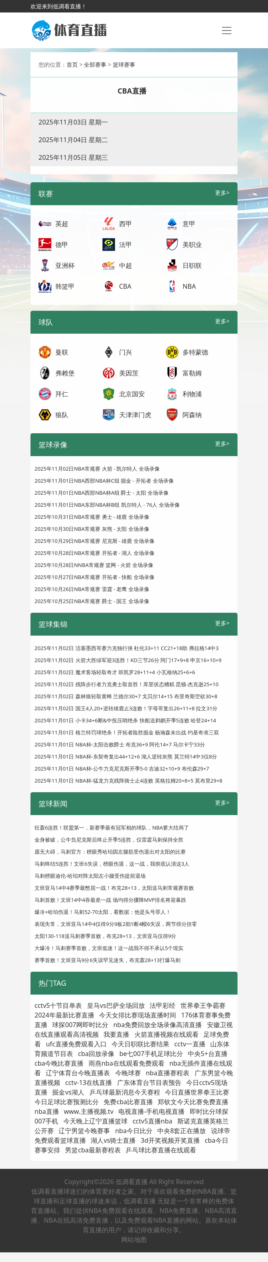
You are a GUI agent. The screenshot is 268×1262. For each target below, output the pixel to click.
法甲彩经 (162, 1005)
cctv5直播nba (152, 1121)
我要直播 (116, 1034)
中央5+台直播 (207, 1053)
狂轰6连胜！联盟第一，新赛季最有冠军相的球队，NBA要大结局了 (112, 827)
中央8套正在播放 (181, 1130)
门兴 (125, 352)
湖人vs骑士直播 (113, 1140)
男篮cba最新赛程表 (93, 1150)
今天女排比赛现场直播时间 (137, 1015)
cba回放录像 (96, 1053)
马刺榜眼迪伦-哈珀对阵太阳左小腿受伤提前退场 (90, 875)
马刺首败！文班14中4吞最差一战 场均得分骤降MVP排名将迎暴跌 (110, 899)
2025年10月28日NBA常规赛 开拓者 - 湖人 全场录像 (94, 553)
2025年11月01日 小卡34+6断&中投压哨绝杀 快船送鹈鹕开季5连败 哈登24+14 (125, 720)
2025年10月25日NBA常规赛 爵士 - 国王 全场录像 (92, 601)
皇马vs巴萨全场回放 (116, 1005)
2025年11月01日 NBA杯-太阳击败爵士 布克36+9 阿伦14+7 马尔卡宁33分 (120, 744)
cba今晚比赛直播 (59, 1063)
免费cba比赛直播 (128, 1101)
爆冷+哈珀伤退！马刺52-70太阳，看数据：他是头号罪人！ (103, 911)
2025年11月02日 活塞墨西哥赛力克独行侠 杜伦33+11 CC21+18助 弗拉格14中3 (127, 648)
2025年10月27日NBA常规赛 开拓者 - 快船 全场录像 (94, 577)
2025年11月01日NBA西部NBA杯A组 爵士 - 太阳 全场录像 (102, 492)
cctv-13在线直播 (88, 1082)
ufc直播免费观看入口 (76, 1044)
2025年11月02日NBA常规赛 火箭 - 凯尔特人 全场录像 (97, 468)
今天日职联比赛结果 (140, 1044)
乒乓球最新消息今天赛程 (124, 1092)
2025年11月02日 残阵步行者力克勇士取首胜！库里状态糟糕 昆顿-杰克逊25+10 (127, 684)
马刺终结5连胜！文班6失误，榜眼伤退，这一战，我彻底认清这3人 (112, 863)
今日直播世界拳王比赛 (197, 1092)
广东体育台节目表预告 (149, 1082)
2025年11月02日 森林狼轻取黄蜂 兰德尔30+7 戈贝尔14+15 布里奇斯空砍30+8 (126, 696)
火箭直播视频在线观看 (166, 1034)
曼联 (61, 352)
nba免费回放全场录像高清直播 (157, 1024)
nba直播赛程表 (167, 1072)
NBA (189, 286)
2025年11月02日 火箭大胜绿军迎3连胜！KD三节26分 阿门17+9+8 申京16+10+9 (128, 660)
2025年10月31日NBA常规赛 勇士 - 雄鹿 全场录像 (92, 516)
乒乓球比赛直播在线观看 (161, 1150)
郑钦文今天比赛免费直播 (193, 1101)
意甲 (189, 223)
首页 (72, 64)
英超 (61, 223)
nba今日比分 (133, 1130)
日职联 (192, 265)
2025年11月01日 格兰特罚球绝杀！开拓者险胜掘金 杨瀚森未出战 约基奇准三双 (127, 732)
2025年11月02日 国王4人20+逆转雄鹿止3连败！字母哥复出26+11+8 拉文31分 (126, 708)
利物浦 (192, 393)
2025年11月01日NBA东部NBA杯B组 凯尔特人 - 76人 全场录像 (107, 504)
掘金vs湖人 (68, 1092)
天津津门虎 (135, 414)
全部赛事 (95, 64)
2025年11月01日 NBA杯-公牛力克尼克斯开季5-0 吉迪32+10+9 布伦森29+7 (122, 768)
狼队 (61, 414)
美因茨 (128, 373)
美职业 (192, 244)
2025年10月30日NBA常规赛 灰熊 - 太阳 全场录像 (92, 528)
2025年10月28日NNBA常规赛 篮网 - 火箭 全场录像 (94, 565)
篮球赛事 (124, 64)
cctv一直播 (190, 1044)
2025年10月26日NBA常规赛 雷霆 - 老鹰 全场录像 (92, 589)
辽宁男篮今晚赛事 (84, 1130)
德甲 (61, 244)
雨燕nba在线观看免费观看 (126, 1063)
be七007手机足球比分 (151, 1053)
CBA (125, 286)
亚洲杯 (65, 265)
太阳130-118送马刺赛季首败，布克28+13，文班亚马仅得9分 (105, 936)
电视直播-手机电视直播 (151, 1111)
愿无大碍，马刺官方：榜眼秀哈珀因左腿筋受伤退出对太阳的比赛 (110, 851)
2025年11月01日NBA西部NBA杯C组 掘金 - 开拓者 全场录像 (104, 480)
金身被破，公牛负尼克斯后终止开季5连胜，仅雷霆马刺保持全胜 (109, 839)
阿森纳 (192, 414)
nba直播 (47, 1111)
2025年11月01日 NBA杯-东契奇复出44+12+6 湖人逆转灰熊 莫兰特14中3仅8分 (126, 756)
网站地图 (134, 1239)
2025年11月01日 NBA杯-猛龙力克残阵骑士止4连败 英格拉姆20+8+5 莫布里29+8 (128, 780)
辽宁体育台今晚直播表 (78, 1072)
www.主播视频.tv (89, 1111)
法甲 (125, 244)
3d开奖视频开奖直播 (170, 1140)
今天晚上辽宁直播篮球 (95, 1121)
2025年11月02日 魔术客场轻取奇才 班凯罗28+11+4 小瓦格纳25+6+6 (115, 672)
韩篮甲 (65, 286)
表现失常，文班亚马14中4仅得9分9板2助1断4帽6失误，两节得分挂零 (116, 924)
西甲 (125, 223)
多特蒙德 (195, 352)
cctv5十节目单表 (58, 1005)
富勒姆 (192, 373)
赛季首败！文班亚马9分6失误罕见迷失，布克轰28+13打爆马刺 (108, 960)
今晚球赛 (128, 1072)
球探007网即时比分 (80, 1024)
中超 (125, 265)
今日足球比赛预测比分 (67, 1101)
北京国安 (132, 393)
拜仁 (61, 393)
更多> (222, 192)
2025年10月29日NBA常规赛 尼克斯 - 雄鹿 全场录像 (94, 540)
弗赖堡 (65, 373)
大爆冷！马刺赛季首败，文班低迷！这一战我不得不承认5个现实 (109, 948)
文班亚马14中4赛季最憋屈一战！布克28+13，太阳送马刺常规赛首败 (114, 887)
